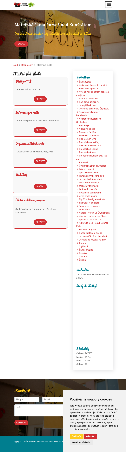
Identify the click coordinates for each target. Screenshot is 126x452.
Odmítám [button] (90, 436)
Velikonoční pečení (88, 88)
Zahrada (83, 256)
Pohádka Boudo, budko (90, 233)
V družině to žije (87, 129)
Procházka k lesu (87, 152)
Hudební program (87, 229)
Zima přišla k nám (88, 196)
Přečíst (40, 99)
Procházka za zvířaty (89, 142)
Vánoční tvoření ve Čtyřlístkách (94, 213)
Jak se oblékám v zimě (90, 179)
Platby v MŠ (23, 81)
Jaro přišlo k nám (87, 105)
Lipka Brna (84, 209)
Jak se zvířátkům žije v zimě (93, 236)
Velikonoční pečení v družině (93, 85)
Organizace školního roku (30, 143)
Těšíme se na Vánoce (89, 206)
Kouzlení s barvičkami (90, 192)
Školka (82, 260)
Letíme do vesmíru (88, 189)
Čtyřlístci (83, 246)
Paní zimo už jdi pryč (89, 102)
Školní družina (86, 249)
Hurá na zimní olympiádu (91, 176)
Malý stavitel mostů (88, 186)
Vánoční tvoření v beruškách (93, 216)
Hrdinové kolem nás (89, 135)
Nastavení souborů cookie (61, 441)
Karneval (83, 162)
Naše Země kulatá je (89, 182)
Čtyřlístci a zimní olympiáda (92, 165)
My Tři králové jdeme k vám (92, 199)
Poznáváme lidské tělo (90, 145)
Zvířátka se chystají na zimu (93, 239)
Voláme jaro (85, 125)
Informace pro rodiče (27, 112)
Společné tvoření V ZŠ (90, 219)
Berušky (83, 253)
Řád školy (21, 174)
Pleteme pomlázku (88, 98)
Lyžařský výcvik (86, 169)
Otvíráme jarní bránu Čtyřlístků (94, 108)
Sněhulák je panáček (89, 202)
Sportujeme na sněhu (89, 172)
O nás (21, 43)
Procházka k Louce (88, 149)
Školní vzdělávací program (30, 200)
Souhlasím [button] (76, 436)
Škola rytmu (85, 81)
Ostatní (82, 243)
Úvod (15, 65)
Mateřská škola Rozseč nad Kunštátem (53, 24)
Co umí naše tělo (87, 132)
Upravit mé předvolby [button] (81, 442)
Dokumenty (27, 65)
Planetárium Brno (87, 139)
